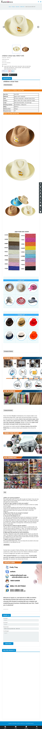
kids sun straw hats (27, 66)
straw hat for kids (7, 66)
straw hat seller (18, 67)
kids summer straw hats (17, 66)
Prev (4, 27)
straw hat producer (26, 67)
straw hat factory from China (10, 69)
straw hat (13, 81)
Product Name (6, 626)
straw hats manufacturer (9, 67)
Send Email (12, 74)
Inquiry (5, 74)
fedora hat (23, 420)
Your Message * (6, 631)
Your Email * (5, 622)
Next (38, 27)
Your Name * (5, 618)
